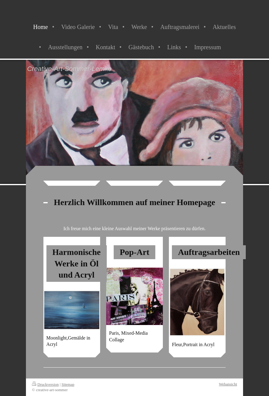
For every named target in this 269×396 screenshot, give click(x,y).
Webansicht (228, 384)
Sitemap (68, 384)
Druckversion (45, 384)
